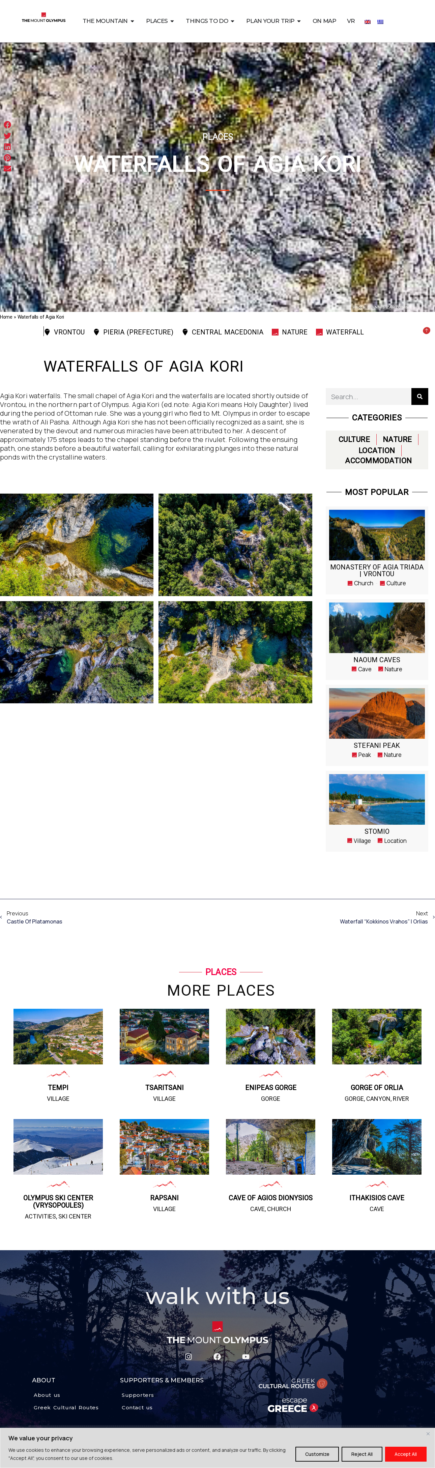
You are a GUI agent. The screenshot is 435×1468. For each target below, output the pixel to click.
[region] (217, 1448)
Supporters (138, 1395)
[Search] (419, 396)
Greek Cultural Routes (66, 1407)
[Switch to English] (367, 21)
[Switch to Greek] (380, 21)
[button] (7, 125)
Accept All (406, 1454)
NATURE (397, 439)
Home (6, 317)
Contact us (137, 1407)
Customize (316, 1454)
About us (47, 1395)
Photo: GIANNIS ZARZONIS (380, 307)
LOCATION (376, 450)
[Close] (428, 1434)
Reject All (361, 1454)
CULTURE (354, 439)
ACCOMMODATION (378, 461)
